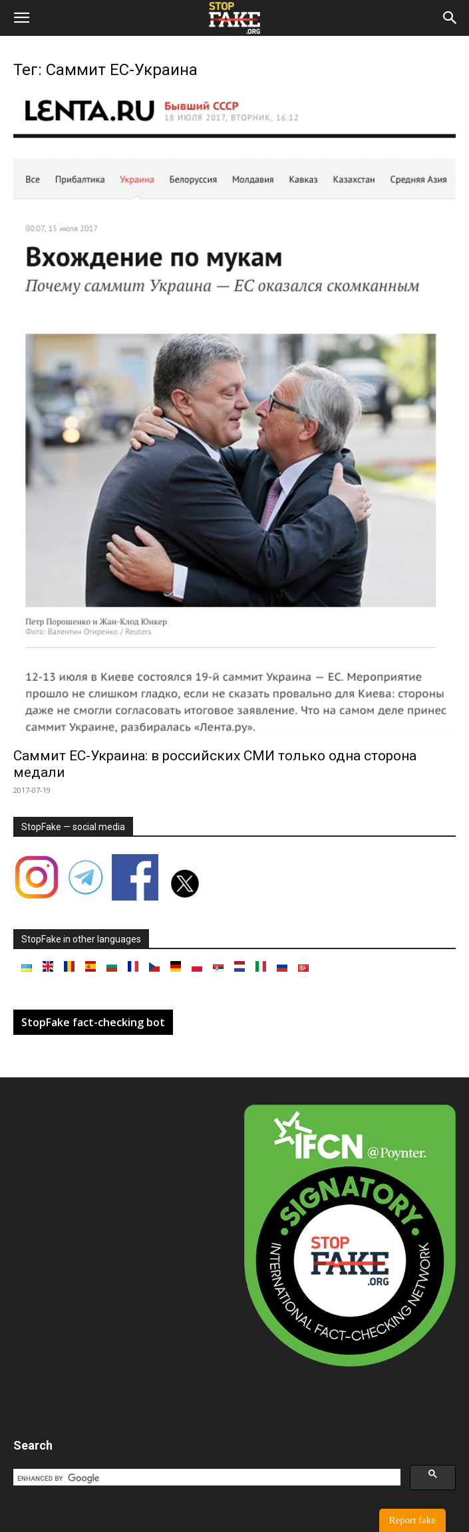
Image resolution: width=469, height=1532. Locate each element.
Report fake (412, 1520)
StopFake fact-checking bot (93, 1022)
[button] (21, 18)
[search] (205, 1478)
